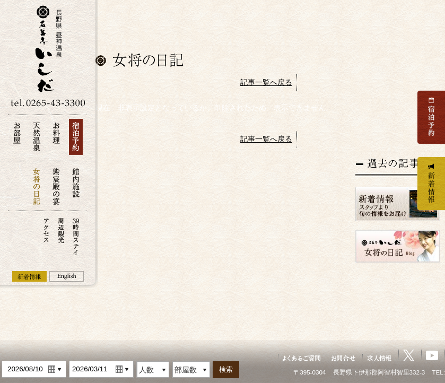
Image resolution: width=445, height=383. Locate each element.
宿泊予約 (76, 140)
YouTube (432, 355)
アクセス (46, 236)
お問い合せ (343, 357)
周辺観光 (61, 236)
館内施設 (76, 186)
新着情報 (29, 276)
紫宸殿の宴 (56, 186)
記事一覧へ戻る (266, 82)
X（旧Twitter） (409, 355)
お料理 (56, 140)
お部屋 (17, 140)
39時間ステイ (76, 236)
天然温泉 (36, 140)
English (66, 276)
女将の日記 (36, 186)
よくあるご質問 (301, 357)
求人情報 (379, 357)
